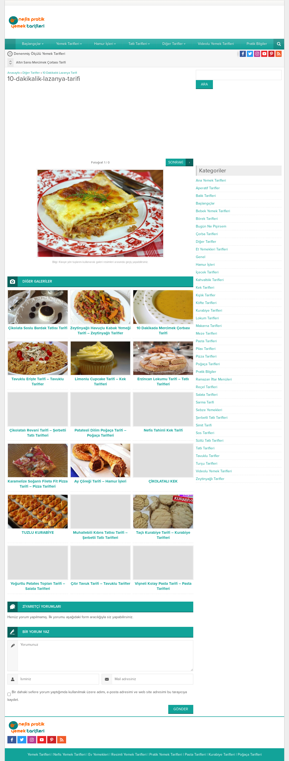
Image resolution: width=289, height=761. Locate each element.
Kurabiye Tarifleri (209, 310)
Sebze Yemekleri (209, 410)
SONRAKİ (175, 162)
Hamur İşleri (205, 264)
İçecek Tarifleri (207, 272)
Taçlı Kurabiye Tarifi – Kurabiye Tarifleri (163, 535)
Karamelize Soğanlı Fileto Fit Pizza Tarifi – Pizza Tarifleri (38, 484)
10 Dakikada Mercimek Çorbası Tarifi (163, 330)
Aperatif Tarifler (208, 188)
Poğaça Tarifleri (208, 364)
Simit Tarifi (204, 425)
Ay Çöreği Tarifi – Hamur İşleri (100, 481)
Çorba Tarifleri (207, 234)
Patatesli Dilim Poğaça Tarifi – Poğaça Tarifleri (100, 433)
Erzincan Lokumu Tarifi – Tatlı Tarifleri (163, 381)
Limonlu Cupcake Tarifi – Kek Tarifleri (100, 381)
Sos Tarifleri (205, 433)
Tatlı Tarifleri (205, 448)
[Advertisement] (189, 22)
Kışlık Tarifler (205, 295)
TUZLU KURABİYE (38, 532)
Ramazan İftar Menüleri (214, 379)
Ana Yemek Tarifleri (211, 180)
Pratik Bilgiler (206, 372)
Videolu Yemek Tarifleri (214, 471)
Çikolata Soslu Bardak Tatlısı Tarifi (37, 328)
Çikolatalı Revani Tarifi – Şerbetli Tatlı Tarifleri (37, 433)
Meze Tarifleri (206, 333)
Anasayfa (13, 72)
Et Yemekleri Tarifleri (212, 249)
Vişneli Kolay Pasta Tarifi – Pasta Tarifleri (163, 586)
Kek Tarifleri (205, 287)
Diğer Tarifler (31, 72)
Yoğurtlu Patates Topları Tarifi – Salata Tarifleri (37, 586)
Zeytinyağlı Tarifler (210, 479)
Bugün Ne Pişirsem (211, 226)
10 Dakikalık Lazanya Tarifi (60, 72)
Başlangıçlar (205, 203)
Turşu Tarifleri (206, 463)
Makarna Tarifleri (209, 326)
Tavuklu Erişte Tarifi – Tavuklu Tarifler (37, 381)
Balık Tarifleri (206, 196)
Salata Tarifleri (207, 394)
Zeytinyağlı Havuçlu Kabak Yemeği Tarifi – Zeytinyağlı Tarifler (100, 330)
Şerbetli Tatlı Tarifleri (211, 417)
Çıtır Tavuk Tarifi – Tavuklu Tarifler (100, 583)
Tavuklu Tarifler (208, 456)
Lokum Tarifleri (207, 318)
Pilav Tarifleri (205, 349)
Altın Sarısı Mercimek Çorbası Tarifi (41, 62)
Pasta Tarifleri (206, 341)
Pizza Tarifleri (206, 356)
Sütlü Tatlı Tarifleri (209, 440)
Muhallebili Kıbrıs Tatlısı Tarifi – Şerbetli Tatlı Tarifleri (100, 535)
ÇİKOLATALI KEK (163, 481)
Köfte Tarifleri (206, 303)
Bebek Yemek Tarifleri (213, 211)
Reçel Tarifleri (206, 387)
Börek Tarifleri (207, 219)
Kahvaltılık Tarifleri (210, 280)
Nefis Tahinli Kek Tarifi (163, 430)
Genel (200, 257)
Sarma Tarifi (205, 402)
